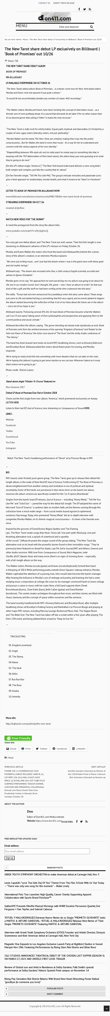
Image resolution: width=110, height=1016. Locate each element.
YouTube (10, 442)
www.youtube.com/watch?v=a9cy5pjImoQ (27, 230)
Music (11, 757)
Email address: (11, 845)
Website (10, 419)
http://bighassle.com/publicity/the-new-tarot (28, 723)
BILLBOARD (15, 77)
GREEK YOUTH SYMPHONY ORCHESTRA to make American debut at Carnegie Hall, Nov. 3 (51, 874)
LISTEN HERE (12, 402)
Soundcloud (12, 436)
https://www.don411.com (48, 820)
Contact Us (44, 3)
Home (18, 39)
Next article (98, 766)
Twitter (9, 431)
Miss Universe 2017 (15, 387)
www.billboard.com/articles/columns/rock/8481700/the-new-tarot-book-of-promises (49, 196)
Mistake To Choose (34, 381)
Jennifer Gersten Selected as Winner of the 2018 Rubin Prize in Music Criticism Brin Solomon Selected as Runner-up (87, 774)
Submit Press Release (63, 3)
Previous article (13, 766)
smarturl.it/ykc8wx (15, 208)
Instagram (11, 448)
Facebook (11, 425)
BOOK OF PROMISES (16, 71)
